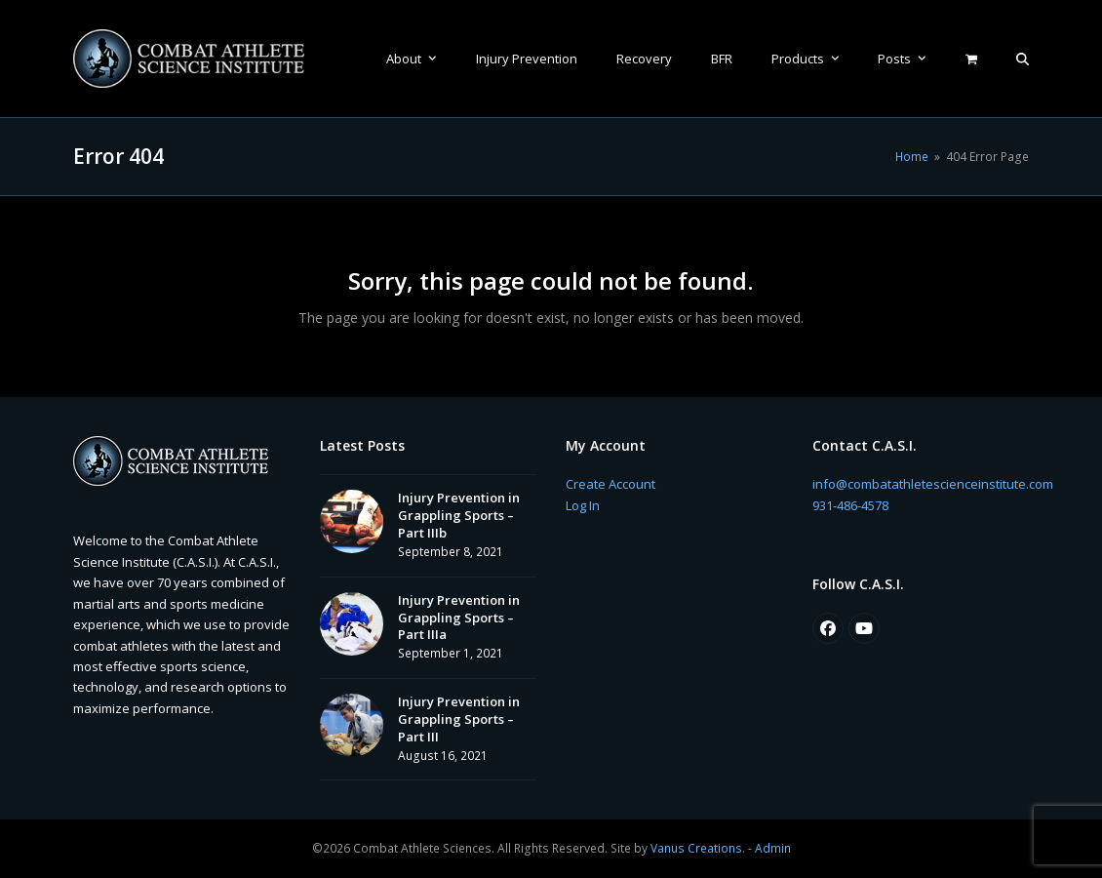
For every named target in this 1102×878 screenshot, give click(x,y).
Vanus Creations (696, 848)
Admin (773, 848)
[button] (1022, 58)
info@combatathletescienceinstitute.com (932, 484)
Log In (583, 505)
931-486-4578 (850, 505)
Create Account (610, 484)
